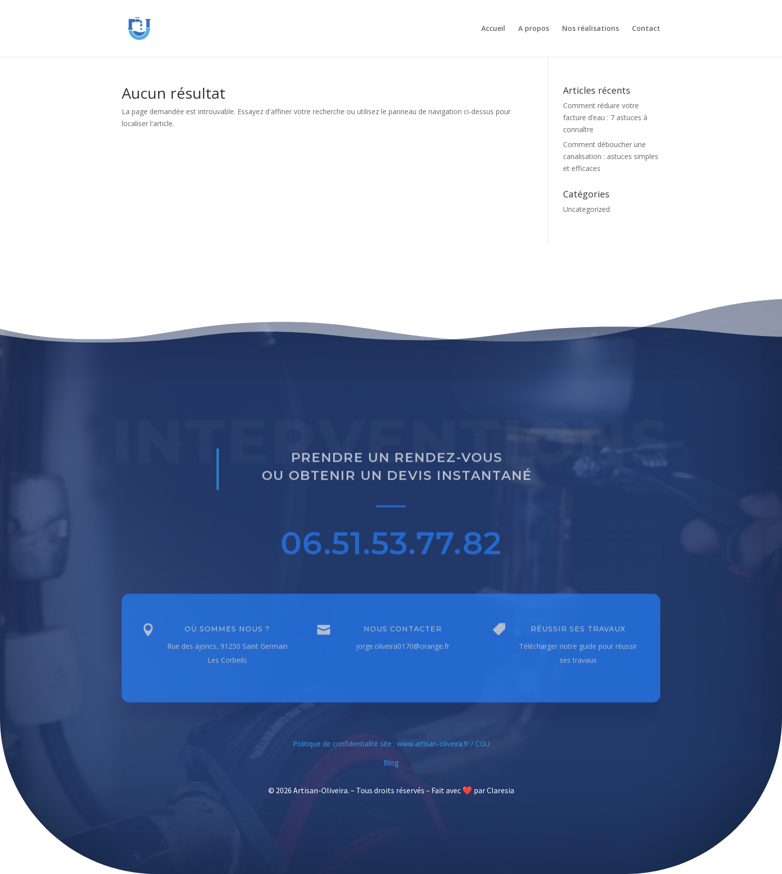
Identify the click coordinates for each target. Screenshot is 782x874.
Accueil (493, 29)
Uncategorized (586, 209)
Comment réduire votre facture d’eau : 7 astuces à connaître (605, 117)
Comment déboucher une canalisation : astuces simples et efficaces (610, 156)
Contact (646, 29)
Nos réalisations (590, 29)
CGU (482, 743)
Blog (391, 762)
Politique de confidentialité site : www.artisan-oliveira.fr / (384, 743)
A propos (533, 29)
